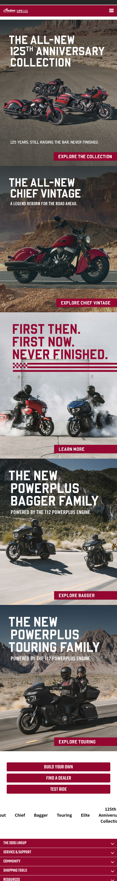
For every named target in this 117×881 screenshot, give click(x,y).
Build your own (58, 767)
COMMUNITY (11, 861)
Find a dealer (58, 778)
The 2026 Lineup (14, 843)
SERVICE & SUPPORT (17, 852)
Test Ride (58, 789)
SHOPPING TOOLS (15, 870)
